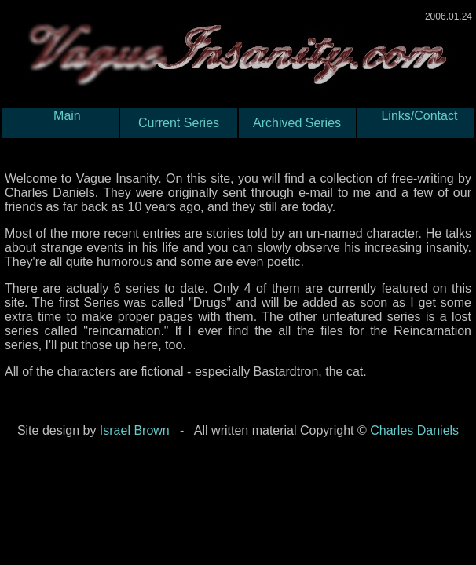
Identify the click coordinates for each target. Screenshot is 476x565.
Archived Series (297, 122)
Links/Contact (416, 123)
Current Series (178, 122)
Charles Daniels (414, 430)
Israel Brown (135, 430)
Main (60, 123)
